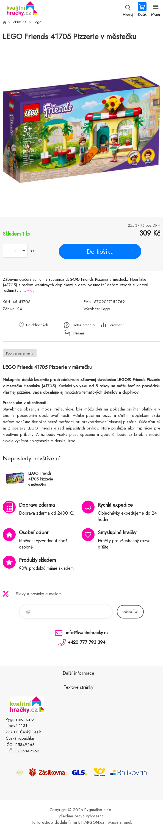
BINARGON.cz (91, 822)
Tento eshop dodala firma (54, 822)
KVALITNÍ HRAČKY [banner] (21, 9)
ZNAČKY (20, 22)
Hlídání (78, 333)
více (31, 290)
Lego (37, 22)
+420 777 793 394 (86, 642)
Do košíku (100, 251)
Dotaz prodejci (84, 325)
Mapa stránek (120, 822)
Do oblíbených (37, 325)
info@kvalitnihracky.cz (87, 632)
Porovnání (116, 325)
